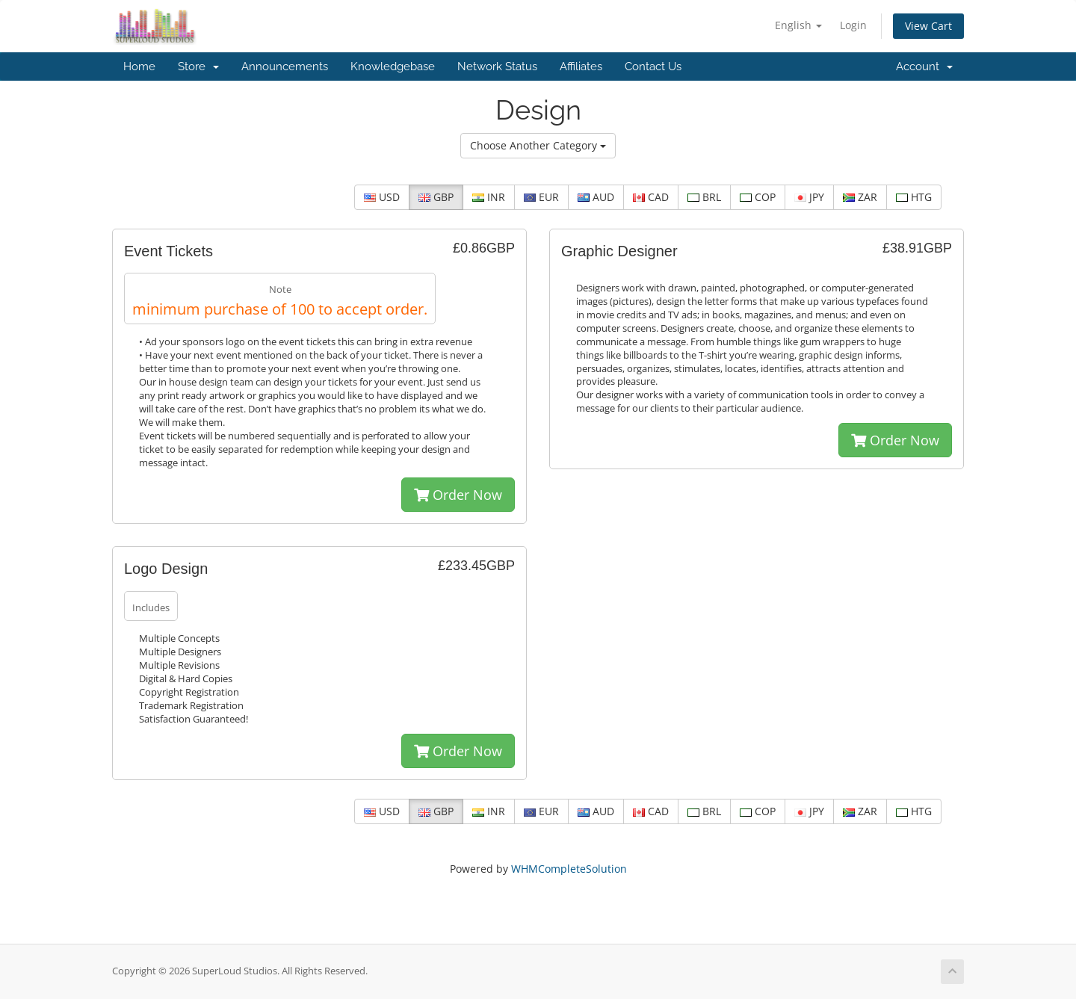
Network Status (497, 66)
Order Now (458, 495)
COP (758, 197)
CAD (651, 197)
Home (139, 66)
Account (924, 66)
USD (382, 197)
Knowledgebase (392, 66)
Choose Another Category (538, 145)
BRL (704, 197)
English (798, 25)
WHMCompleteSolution (569, 869)
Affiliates (581, 66)
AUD (596, 197)
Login (853, 25)
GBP (436, 197)
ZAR (860, 197)
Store (198, 66)
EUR (541, 197)
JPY (809, 197)
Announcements (284, 66)
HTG (914, 197)
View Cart (928, 26)
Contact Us (653, 66)
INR (488, 197)
